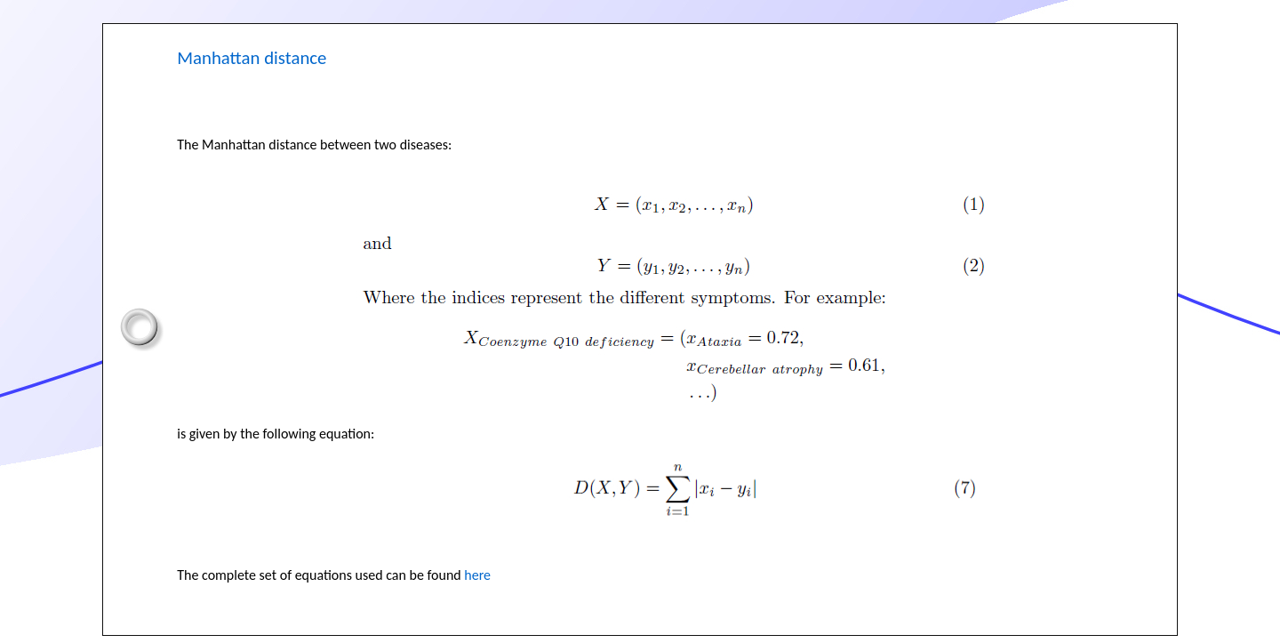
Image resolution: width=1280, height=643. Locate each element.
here (477, 575)
